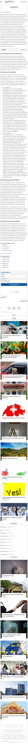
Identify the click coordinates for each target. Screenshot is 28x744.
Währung (20, 139)
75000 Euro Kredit (4, 738)
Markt (2, 16)
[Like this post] (12, 291)
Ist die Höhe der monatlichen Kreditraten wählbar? (12, 518)
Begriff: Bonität (6, 261)
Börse (20, 155)
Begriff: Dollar (6, 263)
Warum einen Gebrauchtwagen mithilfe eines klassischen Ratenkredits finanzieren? (13, 376)
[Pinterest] (23, 1)
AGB (25, 726)
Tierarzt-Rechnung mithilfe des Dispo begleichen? (11, 336)
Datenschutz (11, 727)
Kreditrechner (3, 533)
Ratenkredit (3, 542)
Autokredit (3, 539)
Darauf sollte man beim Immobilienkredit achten (12, 595)
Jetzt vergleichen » (14, 284)
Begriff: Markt (6, 265)
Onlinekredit (3, 545)
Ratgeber (21, 724)
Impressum (17, 727)
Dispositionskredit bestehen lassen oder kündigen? (12, 477)
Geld (16, 218)
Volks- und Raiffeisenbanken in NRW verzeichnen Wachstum (11, 635)
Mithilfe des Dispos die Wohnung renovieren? (13, 438)
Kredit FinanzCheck (19, 730)
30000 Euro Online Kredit (20, 736)
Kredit (2, 530)
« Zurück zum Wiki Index (6, 12)
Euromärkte (8, 4)
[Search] (26, 1)
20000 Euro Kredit (4, 736)
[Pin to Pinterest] (16, 291)
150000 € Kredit (10, 739)
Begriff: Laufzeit (6, 257)
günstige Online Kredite (22, 731)
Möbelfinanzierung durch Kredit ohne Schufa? (13, 418)
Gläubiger (4, 227)
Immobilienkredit (4, 536)
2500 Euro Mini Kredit (12, 734)
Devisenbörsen (6, 248)
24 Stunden (24, 729)
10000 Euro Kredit (9, 735)
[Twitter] (21, 1)
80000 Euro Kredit (10, 738)
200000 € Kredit (16, 739)
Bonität (25, 106)
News (17, 724)
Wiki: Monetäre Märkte (7, 250)
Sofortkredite (13, 732)
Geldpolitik (15, 215)
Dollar (5, 62)
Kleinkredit (9, 732)
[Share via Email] (17, 291)
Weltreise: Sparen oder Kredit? (9, 458)
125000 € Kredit (4, 739)
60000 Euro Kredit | (16, 737)
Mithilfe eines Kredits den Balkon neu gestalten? (11, 397)
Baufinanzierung (4, 551)
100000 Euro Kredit (23, 738)
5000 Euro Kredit (19, 734)
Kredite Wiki (21, 726)
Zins (10, 32)
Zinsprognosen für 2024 (8, 575)
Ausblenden (23, 49)
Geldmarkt (4, 44)
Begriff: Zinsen (6, 267)
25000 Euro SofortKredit (11, 736)
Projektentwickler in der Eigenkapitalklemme (13, 676)
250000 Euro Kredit (23, 739)
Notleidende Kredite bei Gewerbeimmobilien (13, 697)
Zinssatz (22, 129)
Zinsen (8, 128)
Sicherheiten (19, 103)
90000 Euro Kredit (17, 738)
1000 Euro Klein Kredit (5, 734)
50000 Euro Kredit (10, 737)
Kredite (10, 101)
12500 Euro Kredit (15, 735)
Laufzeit (21, 126)
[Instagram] (22, 1)
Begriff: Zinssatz (6, 259)
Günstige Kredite (4, 554)
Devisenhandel (6, 246)
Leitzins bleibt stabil (7, 656)
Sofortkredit (3, 548)
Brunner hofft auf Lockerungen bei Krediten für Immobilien (13, 716)
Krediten (20, 122)
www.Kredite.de (8, 729)
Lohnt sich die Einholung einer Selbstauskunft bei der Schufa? (13, 498)
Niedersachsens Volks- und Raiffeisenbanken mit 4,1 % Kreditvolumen (13, 615)
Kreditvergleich (4, 527)
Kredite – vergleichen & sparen (10, 724)
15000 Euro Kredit (22, 735)
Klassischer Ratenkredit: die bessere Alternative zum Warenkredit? (11, 356)
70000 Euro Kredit (23, 737)
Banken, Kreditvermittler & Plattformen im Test (9, 726)
